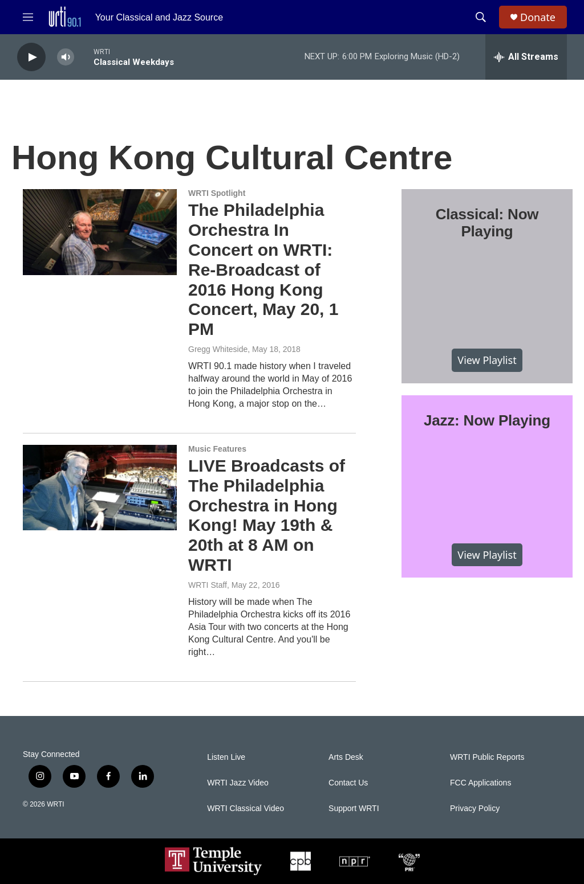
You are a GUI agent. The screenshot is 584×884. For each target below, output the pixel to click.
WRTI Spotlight (216, 193)
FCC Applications (480, 783)
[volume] (65, 57)
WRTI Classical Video (245, 808)
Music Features (217, 448)
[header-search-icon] (481, 17)
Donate (537, 17)
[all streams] (526, 57)
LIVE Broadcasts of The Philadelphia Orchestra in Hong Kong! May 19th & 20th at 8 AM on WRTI (266, 515)
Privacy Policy (475, 808)
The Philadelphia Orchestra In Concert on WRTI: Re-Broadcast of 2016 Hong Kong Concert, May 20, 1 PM (263, 269)
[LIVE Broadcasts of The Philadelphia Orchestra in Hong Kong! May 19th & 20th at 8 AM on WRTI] (100, 487)
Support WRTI (353, 808)
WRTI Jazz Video (238, 783)
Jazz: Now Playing (487, 420)
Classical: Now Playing (487, 223)
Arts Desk (345, 757)
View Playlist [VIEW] (486, 360)
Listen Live (226, 757)
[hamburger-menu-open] (28, 17)
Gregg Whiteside (218, 349)
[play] (31, 57)
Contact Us (348, 783)
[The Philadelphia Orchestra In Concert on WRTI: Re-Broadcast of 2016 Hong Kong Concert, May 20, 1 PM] (100, 232)
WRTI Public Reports (487, 757)
